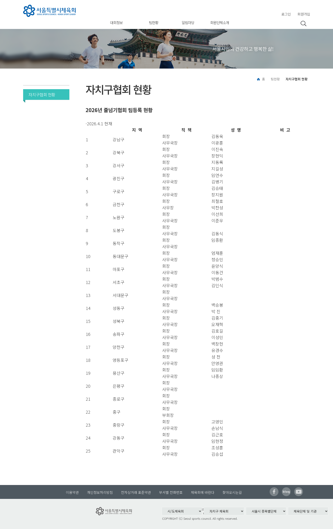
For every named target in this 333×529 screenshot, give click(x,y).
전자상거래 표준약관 (136, 492)
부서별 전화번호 (171, 492)
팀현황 (153, 22)
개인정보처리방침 (100, 492)
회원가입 (303, 14)
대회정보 (116, 22)
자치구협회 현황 (40, 94)
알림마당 (188, 22)
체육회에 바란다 (202, 492)
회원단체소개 (219, 22)
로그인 (286, 14)
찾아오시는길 (232, 492)
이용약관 (72, 492)
